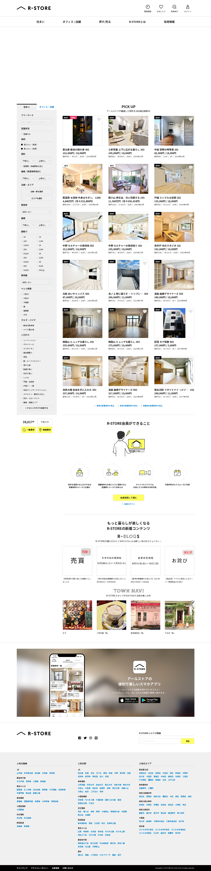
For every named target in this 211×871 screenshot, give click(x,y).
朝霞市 (170, 833)
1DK (24, 241)
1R (23, 237)
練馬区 (170, 776)
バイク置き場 (27, 329)
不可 (24, 314)
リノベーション (28, 340)
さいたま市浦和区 (178, 829)
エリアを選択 (36, 198)
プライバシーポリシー (40, 868)
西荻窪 (95, 776)
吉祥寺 (80, 776)
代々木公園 (109, 831)
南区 (190, 796)
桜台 (103, 823)
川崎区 (178, 804)
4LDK (40, 266)
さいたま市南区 (145, 833)
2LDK (40, 249)
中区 (171, 796)
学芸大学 (90, 784)
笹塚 (98, 811)
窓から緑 (26, 365)
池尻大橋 (117, 784)
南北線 (28, 793)
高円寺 (87, 776)
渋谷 (92, 773)
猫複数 (25, 310)
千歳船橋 (99, 799)
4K (39, 261)
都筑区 (183, 796)
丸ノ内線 (27, 789)
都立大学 (108, 784)
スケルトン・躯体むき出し (33, 394)
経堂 (119, 799)
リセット (45, 421)
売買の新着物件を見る (129, 405)
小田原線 (20, 809)
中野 (116, 773)
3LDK (40, 257)
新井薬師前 (82, 823)
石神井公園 (111, 823)
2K (39, 245)
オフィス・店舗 (46, 106)
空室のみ (26, 134)
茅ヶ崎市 (180, 813)
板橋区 (158, 779)
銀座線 (19, 789)
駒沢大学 (126, 784)
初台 (79, 811)
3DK (24, 257)
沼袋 (90, 823)
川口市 (156, 833)
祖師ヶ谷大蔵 (110, 799)
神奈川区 (157, 796)
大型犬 (25, 298)
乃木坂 (100, 835)
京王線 (19, 818)
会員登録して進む (128, 497)
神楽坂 (86, 831)
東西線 (44, 789)
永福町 (87, 815)
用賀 (108, 788)
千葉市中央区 (159, 821)
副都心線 (36, 793)
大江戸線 (20, 781)
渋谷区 (150, 773)
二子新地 (94, 855)
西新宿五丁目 (83, 843)
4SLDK (25, 270)
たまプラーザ (105, 855)
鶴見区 (165, 796)
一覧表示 (28, 430)
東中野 (122, 773)
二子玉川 (94, 791)
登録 (187, 741)
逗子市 (156, 813)
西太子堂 (115, 788)
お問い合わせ (67, 868)
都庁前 (113, 843)
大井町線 (45, 801)
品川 (101, 776)
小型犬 (25, 294)
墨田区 (150, 779)
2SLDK (25, 253)
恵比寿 (80, 773)
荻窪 (107, 776)
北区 (164, 779)
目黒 (87, 773)
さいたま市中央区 (162, 829)
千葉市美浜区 (171, 821)
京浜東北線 (28, 773)
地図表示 (45, 430)
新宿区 (178, 773)
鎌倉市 (141, 813)
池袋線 (19, 826)
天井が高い (26, 373)
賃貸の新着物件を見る (105, 405)
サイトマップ (22, 868)
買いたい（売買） (29, 148)
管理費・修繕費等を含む (32, 166)
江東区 (185, 776)
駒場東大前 (115, 811)
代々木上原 (120, 831)
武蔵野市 (142, 788)
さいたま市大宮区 (146, 829)
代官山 (80, 788)
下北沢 (91, 803)
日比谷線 (36, 789)
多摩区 (156, 804)
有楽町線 (61, 789)
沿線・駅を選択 (37, 191)
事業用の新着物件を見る (153, 405)
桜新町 (102, 788)
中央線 (44, 773)
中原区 (149, 804)
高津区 (141, 804)
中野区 (185, 773)
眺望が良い (26, 369)
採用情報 (169, 22)
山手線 (19, 773)
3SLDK (25, 261)
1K (39, 237)
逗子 (119, 855)
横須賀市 (171, 813)
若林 (101, 791)
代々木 (98, 773)
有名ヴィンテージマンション (33, 390)
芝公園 (87, 846)
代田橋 (124, 811)
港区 (171, 773)
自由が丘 (99, 784)
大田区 (149, 776)
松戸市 (181, 821)
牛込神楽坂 (104, 843)
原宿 (105, 773)
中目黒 (87, 788)
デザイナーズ (27, 344)
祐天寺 (95, 788)
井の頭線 (27, 818)
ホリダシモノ (27, 348)
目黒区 (158, 773)
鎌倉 (114, 855)
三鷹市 (150, 788)
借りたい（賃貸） (29, 144)
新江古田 (94, 843)
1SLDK (25, 245)
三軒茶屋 (81, 784)
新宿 (110, 773)
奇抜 (24, 357)
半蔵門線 (20, 793)
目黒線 (37, 801)
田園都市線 (28, 801)
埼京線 (52, 773)
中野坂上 (96, 846)
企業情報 (55, 868)
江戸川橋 (92, 835)
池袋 (129, 773)
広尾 (79, 831)
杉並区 (165, 773)
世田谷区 (142, 773)
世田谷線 (54, 801)
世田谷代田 (82, 803)
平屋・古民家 (27, 381)
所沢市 (177, 833)
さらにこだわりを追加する (37, 408)
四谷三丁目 (82, 835)
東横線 (19, 801)
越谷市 (163, 833)
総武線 (37, 773)
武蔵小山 (125, 788)
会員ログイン (129, 504)
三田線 (35, 781)
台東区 (178, 776)
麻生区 (170, 804)
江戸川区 (171, 779)
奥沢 (87, 791)
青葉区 (149, 796)
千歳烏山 (105, 811)
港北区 (141, 796)
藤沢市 (149, 813)
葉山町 (163, 813)
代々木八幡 (89, 799)
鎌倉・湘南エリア (29, 402)
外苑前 (107, 835)
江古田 (97, 823)
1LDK (40, 241)
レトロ (25, 377)
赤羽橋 (80, 846)
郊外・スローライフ (30, 398)
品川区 (141, 776)
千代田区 (142, 779)
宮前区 (163, 804)
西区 (177, 796)
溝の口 (80, 855)
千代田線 (52, 789)
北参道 (93, 831)
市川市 (141, 821)
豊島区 (156, 776)
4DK (24, 266)
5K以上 (41, 270)
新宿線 (43, 781)
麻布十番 (121, 843)
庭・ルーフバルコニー (31, 361)
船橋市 (149, 821)
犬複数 (25, 302)
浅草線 (28, 781)
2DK (24, 249)
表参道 (100, 831)
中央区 (163, 776)
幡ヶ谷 (86, 811)
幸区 (184, 804)
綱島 (87, 855)
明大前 (80, 815)
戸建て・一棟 (27, 386)
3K (39, 253)
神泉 (92, 811)
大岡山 (80, 791)
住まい (40, 22)
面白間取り (26, 352)
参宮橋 (80, 799)
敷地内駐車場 (27, 325)
